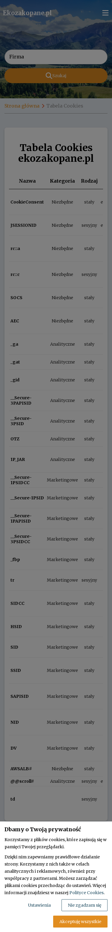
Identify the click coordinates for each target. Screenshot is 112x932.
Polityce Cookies (86, 892)
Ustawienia (39, 905)
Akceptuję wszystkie (80, 921)
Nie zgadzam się (84, 905)
